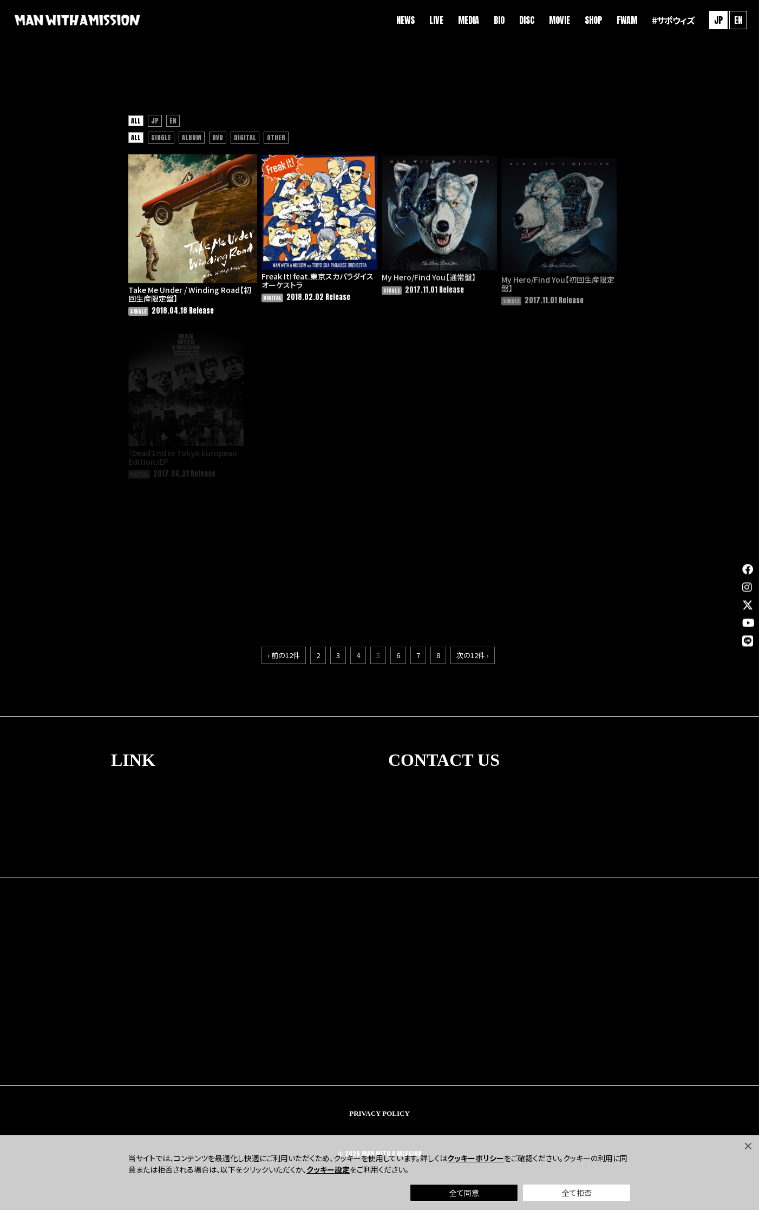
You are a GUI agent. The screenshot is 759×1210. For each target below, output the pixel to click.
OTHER (276, 142)
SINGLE (161, 142)
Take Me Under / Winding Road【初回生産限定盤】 (184, 285)
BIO (493, 21)
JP (155, 125)
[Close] (748, 1146)
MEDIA (463, 21)
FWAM (621, 21)
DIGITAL (245, 142)
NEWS (400, 21)
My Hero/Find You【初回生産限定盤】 (544, 293)
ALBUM (191, 142)
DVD (217, 142)
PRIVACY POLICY (379, 1104)
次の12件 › (472, 646)
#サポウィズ (667, 21)
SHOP (588, 21)
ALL (136, 125)
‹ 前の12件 (283, 646)
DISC (521, 21)
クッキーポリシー (475, 1158)
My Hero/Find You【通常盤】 (415, 284)
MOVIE (554, 21)
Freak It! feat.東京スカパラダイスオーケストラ (304, 286)
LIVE (431, 21)
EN (733, 21)
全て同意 (464, 1192)
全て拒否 (577, 1192)
